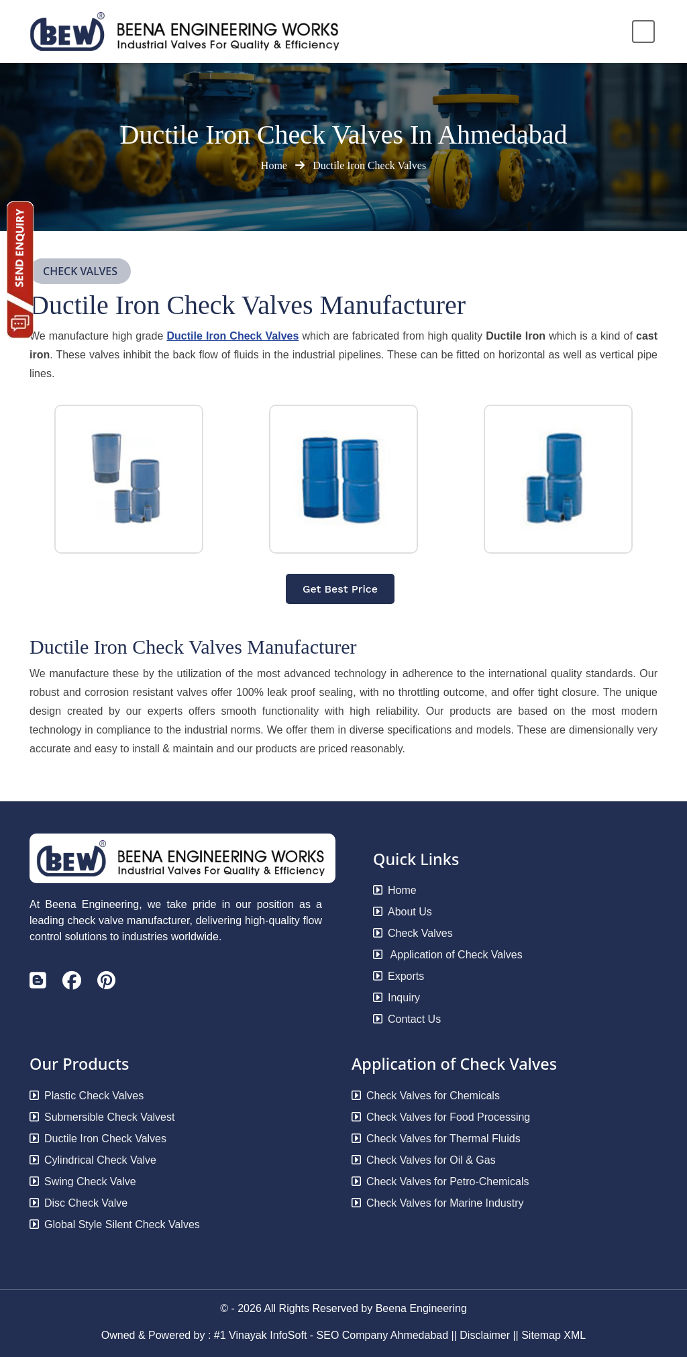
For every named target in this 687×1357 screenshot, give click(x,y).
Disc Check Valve (78, 1203)
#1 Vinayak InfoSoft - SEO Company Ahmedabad (331, 1335)
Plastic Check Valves (87, 1095)
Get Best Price (340, 589)
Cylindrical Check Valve (93, 1160)
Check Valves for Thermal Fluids (436, 1138)
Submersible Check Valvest (102, 1117)
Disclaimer (485, 1335)
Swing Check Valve (83, 1181)
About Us (402, 911)
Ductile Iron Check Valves (369, 165)
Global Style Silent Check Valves (115, 1224)
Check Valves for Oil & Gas (424, 1160)
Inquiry (396, 997)
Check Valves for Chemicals (426, 1095)
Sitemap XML (553, 1335)
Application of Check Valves (448, 954)
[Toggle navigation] (643, 31)
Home (275, 165)
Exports (398, 976)
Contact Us (407, 1019)
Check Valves (413, 933)
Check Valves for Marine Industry (437, 1203)
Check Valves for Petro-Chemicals (440, 1181)
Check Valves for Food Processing (441, 1117)
